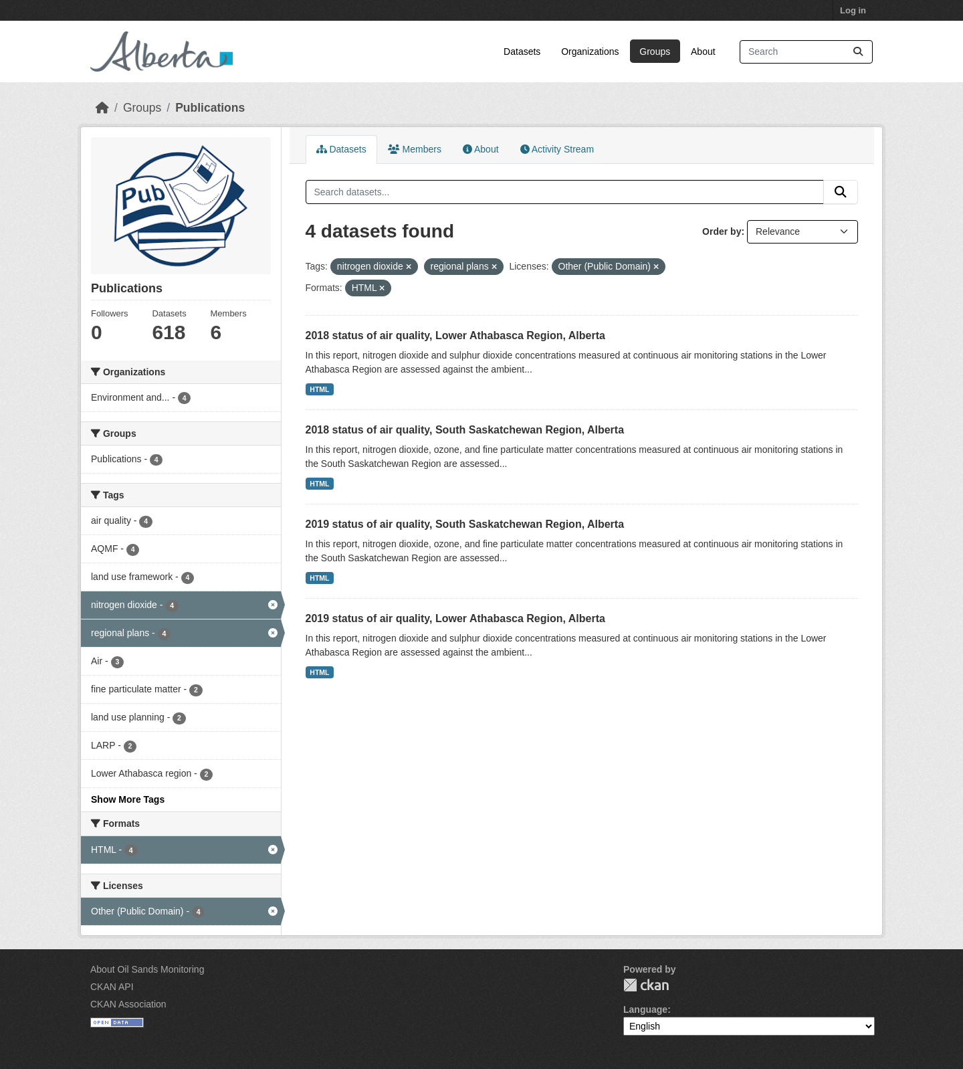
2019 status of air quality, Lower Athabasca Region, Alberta (455, 618)
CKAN (646, 985)
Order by (721, 231)
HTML (319, 389)
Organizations (590, 51)
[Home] (102, 107)
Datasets (522, 51)
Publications (210, 107)
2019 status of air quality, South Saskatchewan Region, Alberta (465, 524)
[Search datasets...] (806, 52)
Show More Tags (128, 799)
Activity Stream (557, 149)
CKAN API (112, 986)
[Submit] (858, 52)
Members (414, 149)
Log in (853, 10)
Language (645, 1009)
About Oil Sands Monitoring (147, 969)
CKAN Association (128, 1004)
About (703, 51)
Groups (654, 51)
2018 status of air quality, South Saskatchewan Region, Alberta (465, 429)
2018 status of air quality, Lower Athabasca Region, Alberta (455, 335)
